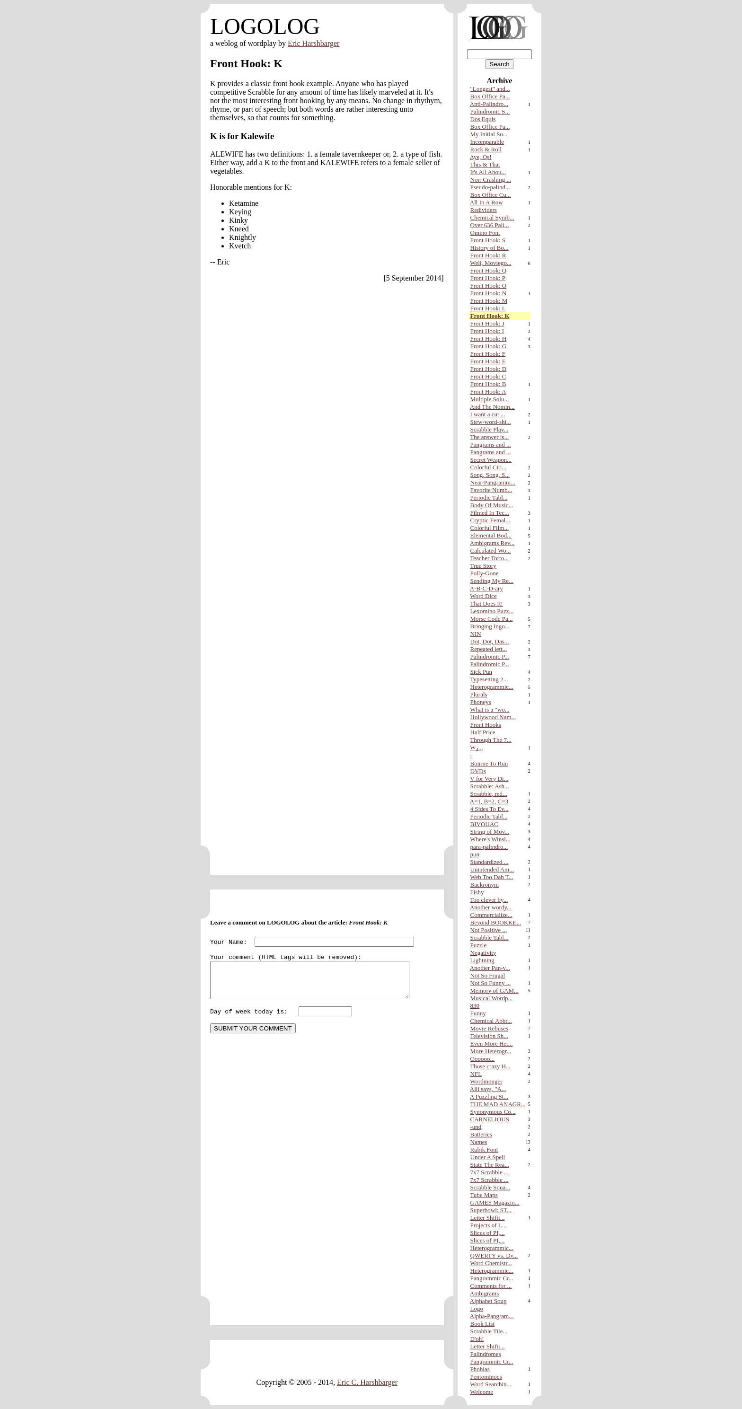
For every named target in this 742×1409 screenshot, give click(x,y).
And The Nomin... (492, 406)
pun (475, 854)
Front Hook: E (488, 361)
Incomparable (487, 141)
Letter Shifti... (487, 1217)
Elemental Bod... (491, 535)
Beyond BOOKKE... (495, 922)
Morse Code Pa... (491, 618)
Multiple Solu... (489, 399)
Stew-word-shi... (490, 421)
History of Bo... (489, 247)
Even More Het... (491, 1043)
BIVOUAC (484, 824)
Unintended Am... (492, 869)
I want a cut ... (487, 414)
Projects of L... (488, 1225)
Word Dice (483, 595)
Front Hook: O (488, 285)
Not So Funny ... (490, 982)
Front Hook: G (488, 346)
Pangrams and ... (490, 444)
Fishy (477, 892)
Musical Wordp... (491, 998)
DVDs (478, 771)
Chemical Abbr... (491, 1020)
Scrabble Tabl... (489, 937)
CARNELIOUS (489, 1119)
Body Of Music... (491, 505)
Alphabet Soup (488, 1300)
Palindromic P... (489, 656)
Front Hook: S (487, 240)
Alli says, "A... (488, 1088)
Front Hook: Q (488, 270)
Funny (478, 1013)
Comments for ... (491, 1285)
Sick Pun (481, 671)
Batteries (481, 1134)
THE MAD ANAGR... (497, 1104)
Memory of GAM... (494, 990)
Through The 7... (491, 739)
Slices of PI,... (487, 1232)
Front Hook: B (488, 383)
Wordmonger (486, 1081)
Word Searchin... (490, 1384)
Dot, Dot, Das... (489, 641)
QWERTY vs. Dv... (494, 1255)
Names (478, 1141)
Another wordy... (491, 907)
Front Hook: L (488, 308)
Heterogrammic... (491, 686)
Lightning (482, 960)
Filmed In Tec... (489, 512)
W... (476, 747)
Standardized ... (489, 861)
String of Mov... (490, 831)
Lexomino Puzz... (492, 611)
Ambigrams (484, 1293)
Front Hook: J (487, 323)
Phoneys (480, 701)
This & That (485, 164)
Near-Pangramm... (492, 482)
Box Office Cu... (490, 194)
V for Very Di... (489, 778)
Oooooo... (482, 1058)
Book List (482, 1323)
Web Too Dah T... (491, 877)
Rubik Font (484, 1149)
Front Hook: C (488, 376)
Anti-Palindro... (489, 103)
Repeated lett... (488, 648)
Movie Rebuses (489, 1028)
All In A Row (486, 202)
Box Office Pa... (490, 96)
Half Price (482, 732)
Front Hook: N (488, 293)
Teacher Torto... (489, 558)
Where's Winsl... (490, 839)
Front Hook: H (488, 338)
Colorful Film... (489, 527)
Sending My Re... (491, 580)
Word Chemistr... (491, 1263)
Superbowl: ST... (491, 1210)
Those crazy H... (490, 1066)
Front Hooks (485, 724)
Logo (476, 1308)
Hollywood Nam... (493, 717)
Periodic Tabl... (489, 497)
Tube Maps (483, 1194)
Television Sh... (489, 1035)
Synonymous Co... (493, 1111)
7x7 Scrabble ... (489, 1172)
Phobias (480, 1369)
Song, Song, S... (490, 474)
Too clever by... (489, 899)
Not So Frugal (487, 975)
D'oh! (477, 1338)
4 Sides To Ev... (489, 808)
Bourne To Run (489, 763)
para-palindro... (489, 846)
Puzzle (478, 945)
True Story (483, 565)
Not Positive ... (488, 929)
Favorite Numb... (491, 489)
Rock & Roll (486, 149)
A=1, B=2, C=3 (489, 801)
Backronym (484, 884)
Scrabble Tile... (489, 1331)
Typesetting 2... (489, 679)
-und (476, 1126)
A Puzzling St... (489, 1096)
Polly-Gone (484, 573)
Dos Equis (483, 119)
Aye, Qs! (481, 156)
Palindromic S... (490, 111)
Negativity (483, 952)
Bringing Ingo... (490, 626)
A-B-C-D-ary (486, 588)
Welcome (481, 1391)
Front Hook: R (488, 255)
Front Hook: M (489, 300)
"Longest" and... (490, 88)
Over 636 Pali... (489, 225)
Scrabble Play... (489, 429)
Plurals (478, 694)
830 (475, 1005)
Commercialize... (491, 914)
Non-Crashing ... (491, 179)
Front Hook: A (488, 391)
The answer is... (489, 436)
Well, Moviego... (490, 262)
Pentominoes (486, 1376)
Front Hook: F (487, 353)
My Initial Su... (489, 134)
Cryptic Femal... (490, 520)
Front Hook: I (487, 331)
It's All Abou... (488, 172)
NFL (476, 1073)
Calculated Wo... (490, 550)
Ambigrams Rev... (492, 542)
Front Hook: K (490, 315)
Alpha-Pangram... (491, 1316)
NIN (475, 633)
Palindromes (485, 1353)
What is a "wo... (489, 709)
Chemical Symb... (492, 217)
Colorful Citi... (488, 467)
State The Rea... (489, 1164)
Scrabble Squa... (490, 1187)
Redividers (483, 209)
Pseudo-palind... (490, 187)
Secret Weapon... (491, 459)
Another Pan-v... (490, 967)
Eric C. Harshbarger (367, 1383)
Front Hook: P (487, 278)
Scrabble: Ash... (489, 786)
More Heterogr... (491, 1051)
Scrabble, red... (488, 793)
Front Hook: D (488, 368)
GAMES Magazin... (495, 1202)
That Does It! (486, 603)
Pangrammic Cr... (491, 1278)
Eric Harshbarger (313, 43)
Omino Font (485, 232)
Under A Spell (487, 1157)
